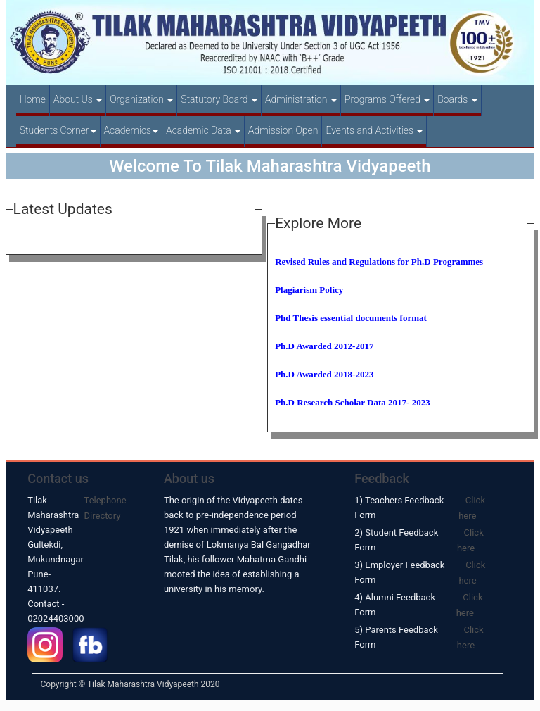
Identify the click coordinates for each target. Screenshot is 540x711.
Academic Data (203, 130)
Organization (141, 99)
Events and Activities (374, 130)
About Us (77, 99)
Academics (131, 130)
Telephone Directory (105, 508)
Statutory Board (219, 99)
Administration (301, 99)
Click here (471, 508)
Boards (457, 99)
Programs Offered (387, 99)
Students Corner (58, 130)
